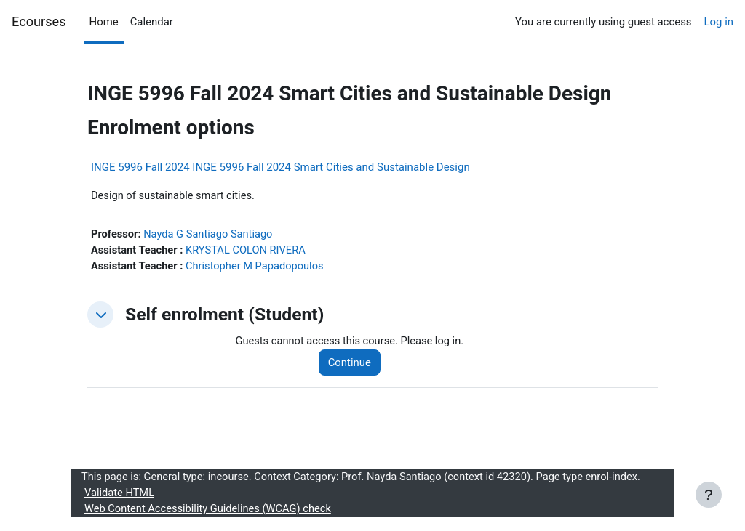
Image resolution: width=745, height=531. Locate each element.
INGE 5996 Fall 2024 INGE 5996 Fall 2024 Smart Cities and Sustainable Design (280, 167)
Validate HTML (120, 495)
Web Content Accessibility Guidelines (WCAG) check (209, 511)
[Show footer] (709, 495)
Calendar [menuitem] (151, 21)
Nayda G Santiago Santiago (210, 234)
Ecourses (39, 21)
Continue (351, 363)
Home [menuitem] (104, 21)
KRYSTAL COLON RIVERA (249, 251)
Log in (718, 21)
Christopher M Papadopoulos (258, 267)
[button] (100, 316)
